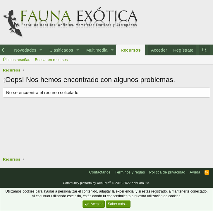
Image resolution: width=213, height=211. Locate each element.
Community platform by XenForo (106, 183)
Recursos (130, 49)
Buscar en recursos (51, 59)
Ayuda (195, 172)
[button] (41, 50)
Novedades (25, 49)
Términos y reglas (130, 172)
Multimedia (97, 49)
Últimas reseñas (16, 59)
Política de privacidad (167, 172)
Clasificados (61, 49)
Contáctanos (100, 172)
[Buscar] (204, 50)
